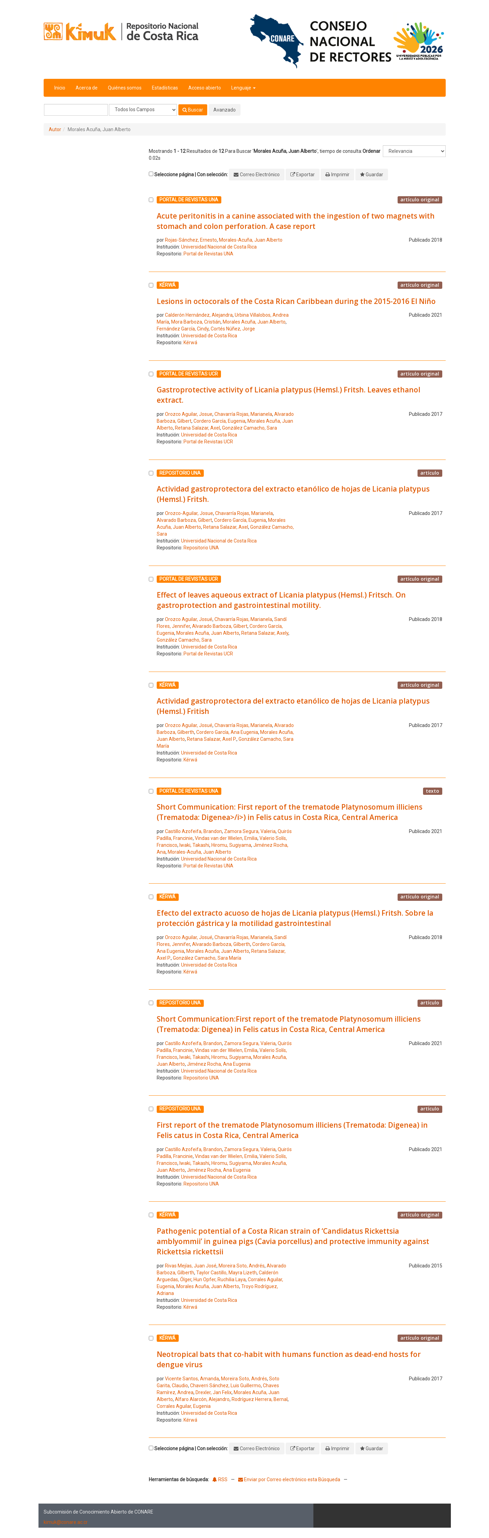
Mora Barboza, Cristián (196, 322)
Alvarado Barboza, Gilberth (221, 944)
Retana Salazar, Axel (197, 428)
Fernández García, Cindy (183, 328)
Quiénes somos (125, 88)
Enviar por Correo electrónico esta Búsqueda (289, 1479)
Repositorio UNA (201, 547)
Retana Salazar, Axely (264, 633)
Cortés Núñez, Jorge (233, 328)
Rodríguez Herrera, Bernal (260, 1399)
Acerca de (87, 88)
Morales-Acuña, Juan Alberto (250, 240)
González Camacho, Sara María (207, 958)
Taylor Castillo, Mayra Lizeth (226, 1272)
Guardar (374, 174)
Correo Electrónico (260, 174)
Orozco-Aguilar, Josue (189, 513)
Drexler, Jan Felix (214, 1392)
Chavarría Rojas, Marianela (243, 414)
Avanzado (224, 110)
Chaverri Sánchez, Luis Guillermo (225, 1385)
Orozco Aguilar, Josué (188, 619)
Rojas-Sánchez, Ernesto (191, 240)
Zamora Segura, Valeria (250, 831)
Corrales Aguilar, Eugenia (184, 1406)
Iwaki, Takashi (194, 845)
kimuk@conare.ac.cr (66, 1522)
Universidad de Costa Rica (209, 335)
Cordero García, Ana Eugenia (227, 732)
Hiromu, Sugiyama (231, 845)
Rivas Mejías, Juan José (190, 1265)
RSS (219, 1479)
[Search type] (143, 110)
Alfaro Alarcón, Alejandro (202, 1399)
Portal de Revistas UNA (208, 253)
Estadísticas (165, 88)
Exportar (305, 174)
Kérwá (190, 342)
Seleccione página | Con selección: (191, 174)
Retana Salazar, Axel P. (211, 739)
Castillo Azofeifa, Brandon (193, 831)
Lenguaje (243, 88)
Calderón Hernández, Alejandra (199, 315)
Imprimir (340, 174)
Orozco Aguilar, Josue (188, 414)
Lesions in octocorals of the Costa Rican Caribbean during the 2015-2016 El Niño (296, 301)
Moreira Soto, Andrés (242, 1265)
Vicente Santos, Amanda (192, 1378)
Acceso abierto (204, 88)
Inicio (59, 88)
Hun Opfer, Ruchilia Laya (219, 1279)
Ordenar (371, 151)
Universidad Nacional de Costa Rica (219, 247)
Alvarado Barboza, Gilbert (184, 520)
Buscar (192, 110)
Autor (55, 129)
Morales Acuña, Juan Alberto (254, 322)
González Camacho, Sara (249, 428)
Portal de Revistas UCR (208, 441)
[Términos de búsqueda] (76, 110)
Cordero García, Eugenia (219, 421)
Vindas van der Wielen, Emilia (226, 838)
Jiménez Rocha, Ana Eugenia (219, 1064)
